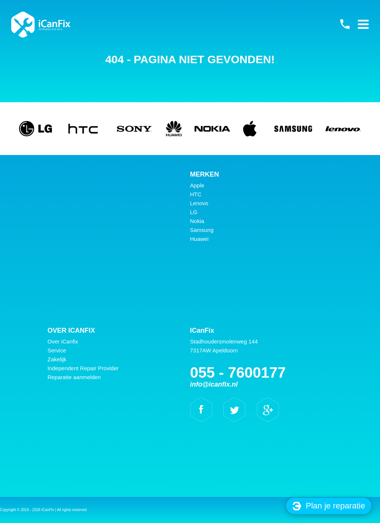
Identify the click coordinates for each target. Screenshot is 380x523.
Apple (197, 185)
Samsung (201, 230)
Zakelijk (57, 359)
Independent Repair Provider (83, 368)
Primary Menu (363, 24)
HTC (196, 194)
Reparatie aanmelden (74, 377)
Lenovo (199, 203)
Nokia (197, 221)
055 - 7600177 (344, 24)
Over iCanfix (63, 341)
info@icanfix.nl (214, 384)
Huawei (199, 239)
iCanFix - (41, 24)
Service (57, 350)
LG (193, 212)
